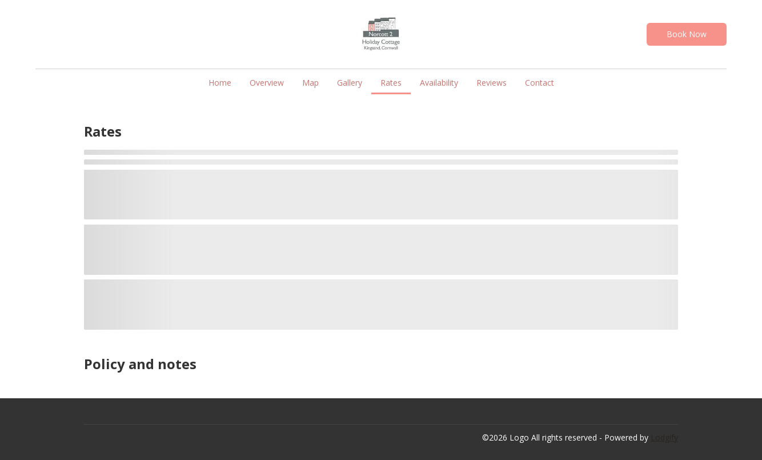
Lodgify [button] (664, 437)
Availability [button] (439, 83)
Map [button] (310, 83)
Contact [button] (539, 83)
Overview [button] (267, 83)
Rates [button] (391, 83)
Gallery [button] (349, 83)
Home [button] (219, 83)
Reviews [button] (491, 83)
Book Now (687, 34)
